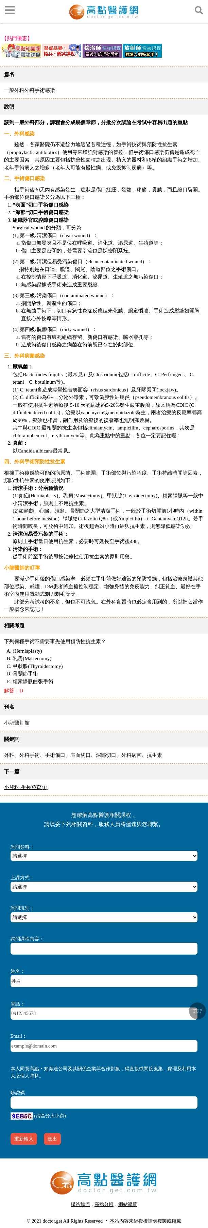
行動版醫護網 (106, 1212)
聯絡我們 (80, 1204)
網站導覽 (127, 1204)
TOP (197, 1011)
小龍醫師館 (17, 723)
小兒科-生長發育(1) (26, 787)
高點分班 (104, 1204)
